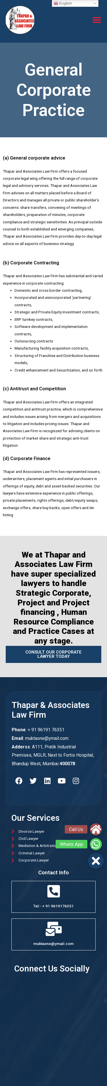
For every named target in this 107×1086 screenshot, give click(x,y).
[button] (96, 861)
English (63, 3)
